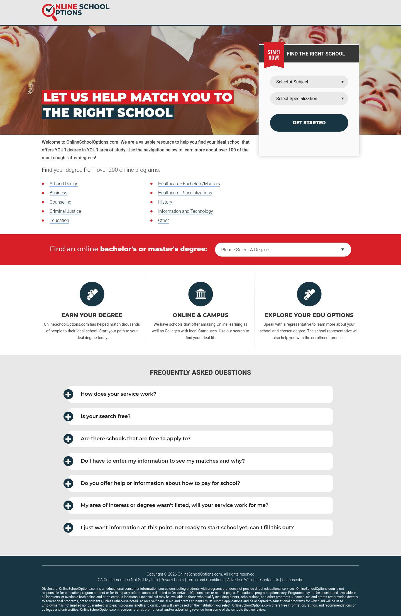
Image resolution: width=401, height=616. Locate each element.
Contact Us (269, 580)
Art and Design (64, 183)
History (165, 202)
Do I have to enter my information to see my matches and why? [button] (156, 461)
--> (283, 250)
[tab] (200, 394)
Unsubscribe (292, 580)
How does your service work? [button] (112, 394)
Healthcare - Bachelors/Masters (189, 183)
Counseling (60, 202)
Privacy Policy (172, 580)
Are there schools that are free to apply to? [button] (129, 439)
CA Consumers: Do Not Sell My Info (128, 580)
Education (59, 220)
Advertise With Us (242, 580)
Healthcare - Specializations (185, 192)
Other (163, 220)
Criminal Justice (65, 211)
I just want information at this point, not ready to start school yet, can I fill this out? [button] (181, 528)
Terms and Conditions (205, 580)
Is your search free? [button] (99, 416)
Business (58, 192)
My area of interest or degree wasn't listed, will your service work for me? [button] (168, 505)
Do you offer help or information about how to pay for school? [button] (154, 483)
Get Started (309, 122)
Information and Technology (185, 211)
